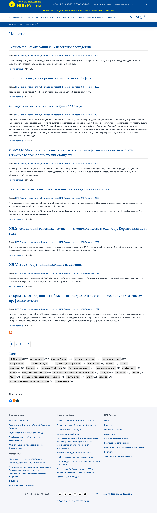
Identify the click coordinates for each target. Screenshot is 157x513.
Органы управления (113, 429)
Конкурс (104, 372)
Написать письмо (102, 4)
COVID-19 (13, 481)
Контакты (108, 452)
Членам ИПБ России (48, 17)
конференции (62, 381)
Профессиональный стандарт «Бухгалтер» (76, 425)
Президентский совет (79, 368)
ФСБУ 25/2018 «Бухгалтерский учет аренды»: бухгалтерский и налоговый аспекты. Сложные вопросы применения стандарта (71, 152)
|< (12, 344)
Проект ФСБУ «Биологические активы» (75, 420)
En (145, 4)
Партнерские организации (116, 443)
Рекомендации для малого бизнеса (74, 452)
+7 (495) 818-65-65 (62, 4)
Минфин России (58, 359)
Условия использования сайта (118, 456)
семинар (103, 377)
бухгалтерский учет (106, 368)
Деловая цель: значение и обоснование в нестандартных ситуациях (60, 189)
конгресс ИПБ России (61, 55)
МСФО (135, 372)
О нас (111, 17)
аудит (89, 377)
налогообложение (111, 359)
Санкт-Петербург (39, 363)
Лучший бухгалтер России (68, 363)
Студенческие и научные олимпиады (26, 433)
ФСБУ (12, 372)
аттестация (120, 372)
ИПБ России (14, 24)
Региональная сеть (123, 4)
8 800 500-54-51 (82, 4)
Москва (109, 363)
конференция (128, 368)
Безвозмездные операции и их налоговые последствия (50, 47)
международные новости (34, 372)
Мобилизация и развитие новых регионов (73, 372)
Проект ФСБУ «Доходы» (68, 477)
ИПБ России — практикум (69, 429)
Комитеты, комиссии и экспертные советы (124, 447)
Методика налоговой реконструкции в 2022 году (46, 106)
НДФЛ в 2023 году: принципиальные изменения (45, 264)
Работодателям (73, 17)
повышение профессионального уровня (41, 377)
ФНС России (93, 363)
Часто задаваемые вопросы (117, 438)
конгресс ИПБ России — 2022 (85, 55)
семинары (14, 368)
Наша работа (94, 17)
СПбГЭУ (124, 363)
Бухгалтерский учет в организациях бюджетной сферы (50, 78)
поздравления (16, 363)
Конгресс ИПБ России (19, 420)
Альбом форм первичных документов (75, 457)
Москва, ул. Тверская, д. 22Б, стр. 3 (114, 494)
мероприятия (33, 55)
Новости (108, 425)
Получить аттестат (21, 17)
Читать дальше (16, 69)
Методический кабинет (68, 434)
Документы (109, 434)
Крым (12, 377)
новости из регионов (84, 359)
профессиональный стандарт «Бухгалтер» (29, 381)
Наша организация (29, 24)
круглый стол (73, 377)
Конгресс (45, 55)
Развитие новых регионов (21, 485)
